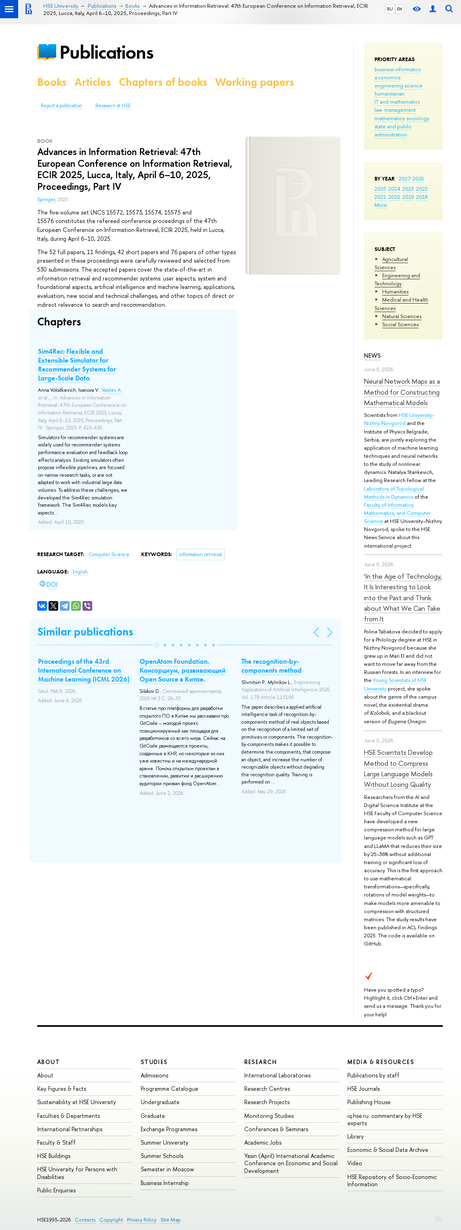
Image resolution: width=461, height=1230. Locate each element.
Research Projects (267, 1102)
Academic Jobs (262, 1142)
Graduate (153, 1116)
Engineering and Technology (397, 279)
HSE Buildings (53, 1156)
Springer (46, 199)
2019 (408, 196)
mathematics (389, 118)
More (380, 204)
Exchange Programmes (169, 1129)
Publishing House (369, 1102)
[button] (157, 645)
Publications (106, 52)
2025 (380, 188)
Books (51, 82)
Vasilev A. (112, 390)
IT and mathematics (397, 101)
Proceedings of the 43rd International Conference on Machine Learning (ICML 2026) (83, 670)
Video (354, 1163)
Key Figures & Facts (61, 1088)
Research (260, 1062)
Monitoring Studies (269, 1116)
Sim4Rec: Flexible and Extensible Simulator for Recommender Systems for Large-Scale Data (77, 364)
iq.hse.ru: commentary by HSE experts (384, 1119)
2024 (394, 188)
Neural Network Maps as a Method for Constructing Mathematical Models (402, 391)
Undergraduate (160, 1102)
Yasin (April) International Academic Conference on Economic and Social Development (291, 1163)
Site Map (171, 1219)
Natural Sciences (401, 316)
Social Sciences (400, 324)
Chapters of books (163, 82)
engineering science (398, 85)
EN (399, 9)
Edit (439, 1218)
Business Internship (165, 1183)
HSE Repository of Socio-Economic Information (392, 1180)
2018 (422, 196)
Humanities (395, 291)
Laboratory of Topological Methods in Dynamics (394, 492)
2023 (408, 188)
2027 (404, 178)
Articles (92, 82)
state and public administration (393, 130)
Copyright (111, 1219)
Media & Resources (380, 1062)
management (400, 109)
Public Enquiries (56, 1190)
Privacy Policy (141, 1219)
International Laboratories (277, 1075)
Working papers (254, 82)
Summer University (164, 1142)
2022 (422, 188)
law (378, 109)
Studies (154, 1062)
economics (387, 77)
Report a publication (61, 105)
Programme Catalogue (169, 1088)
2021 (380, 196)
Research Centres (267, 1088)
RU (390, 9)
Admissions (154, 1075)
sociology (417, 118)
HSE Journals (363, 1088)
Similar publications (85, 632)
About (48, 1062)
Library (355, 1136)
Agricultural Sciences (391, 263)
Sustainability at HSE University (76, 1102)
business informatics (397, 69)
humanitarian (389, 93)
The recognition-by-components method (271, 666)
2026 (418, 178)
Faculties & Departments (68, 1116)
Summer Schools (162, 1156)
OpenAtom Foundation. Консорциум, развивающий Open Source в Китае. (183, 670)
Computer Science (109, 554)
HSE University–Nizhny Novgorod (399, 419)
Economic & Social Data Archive (387, 1150)
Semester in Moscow (167, 1169)
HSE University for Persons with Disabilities (77, 1172)
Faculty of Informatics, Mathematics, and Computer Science (397, 513)
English (80, 572)
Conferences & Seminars (276, 1129)
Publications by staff (373, 1075)
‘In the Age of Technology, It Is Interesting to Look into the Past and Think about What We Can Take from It (403, 597)
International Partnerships (69, 1129)
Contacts (85, 1219)
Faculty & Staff (56, 1142)
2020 (394, 196)
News (372, 355)
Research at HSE (113, 105)
